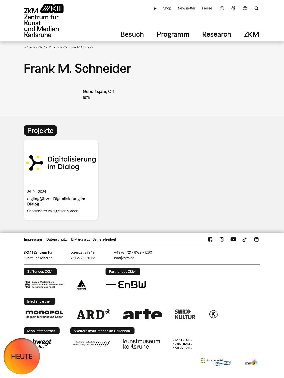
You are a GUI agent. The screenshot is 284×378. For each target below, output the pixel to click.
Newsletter (186, 8)
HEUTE (22, 356)
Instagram (222, 239)
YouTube (233, 239)
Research (216, 34)
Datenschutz (56, 239)
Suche (256, 8)
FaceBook (210, 239)
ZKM (251, 34)
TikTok (245, 239)
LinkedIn (256, 239)
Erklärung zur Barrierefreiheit (93, 239)
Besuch (132, 34)
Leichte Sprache (222, 8)
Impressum (33, 239)
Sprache (245, 8)
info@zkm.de (124, 258)
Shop (167, 8)
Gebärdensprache (233, 8)
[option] (63, 180)
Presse (207, 8)
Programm (173, 34)
